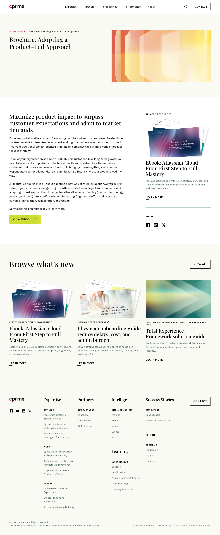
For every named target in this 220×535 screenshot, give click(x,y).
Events (115, 431)
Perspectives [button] (109, 6)
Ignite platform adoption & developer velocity (57, 453)
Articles (116, 414)
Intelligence (123, 399)
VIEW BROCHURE (25, 219)
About (151, 434)
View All (200, 264)
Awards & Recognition (158, 420)
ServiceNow (84, 420)
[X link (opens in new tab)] (30, 411)
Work (46, 447)
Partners (85, 399)
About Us (151, 445)
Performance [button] (132, 6)
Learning (120, 451)
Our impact (152, 410)
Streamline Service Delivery (58, 507)
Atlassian (82, 414)
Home (12, 31)
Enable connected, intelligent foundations (56, 435)
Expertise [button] (71, 6)
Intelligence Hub (122, 410)
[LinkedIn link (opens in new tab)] (24, 411)
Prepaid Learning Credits (126, 477)
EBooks (22, 31)
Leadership (152, 449)
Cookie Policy (180, 525)
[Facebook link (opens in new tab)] (11, 411)
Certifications (119, 472)
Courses (116, 466)
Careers (150, 455)
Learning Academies (123, 489)
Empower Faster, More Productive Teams (56, 472)
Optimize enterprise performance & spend (55, 426)
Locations (151, 461)
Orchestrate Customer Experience (55, 490)
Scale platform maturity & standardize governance (58, 462)
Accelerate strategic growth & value (54, 416)
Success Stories (160, 399)
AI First (116, 437)
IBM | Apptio (84, 426)
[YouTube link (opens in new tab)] (17, 411)
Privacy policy (164, 525)
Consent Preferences (200, 525)
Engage (48, 484)
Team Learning (120, 483)
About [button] (151, 6)
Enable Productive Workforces (53, 499)
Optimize (48, 410)
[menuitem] (201, 6)
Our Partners (85, 410)
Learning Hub (120, 462)
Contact (201, 6)
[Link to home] (16, 6)
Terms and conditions (143, 525)
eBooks (116, 420)
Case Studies (153, 414)
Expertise (52, 399)
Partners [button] (89, 6)
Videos (115, 426)
